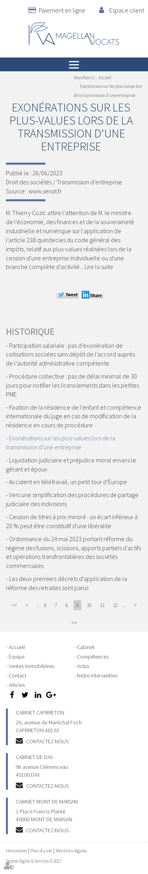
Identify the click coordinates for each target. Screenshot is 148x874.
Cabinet (85, 647)
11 (102, 605)
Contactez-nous (47, 741)
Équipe (16, 656)
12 (115, 605)
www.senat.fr (45, 191)
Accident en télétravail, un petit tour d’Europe (68, 482)
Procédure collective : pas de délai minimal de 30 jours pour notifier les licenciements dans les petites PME (72, 385)
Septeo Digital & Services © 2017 (34, 861)
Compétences (93, 656)
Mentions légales (71, 851)
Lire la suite (98, 267)
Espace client (126, 10)
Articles (17, 684)
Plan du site (41, 851)
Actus (83, 666)
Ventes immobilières (31, 666)
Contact (17, 675)
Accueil (104, 77)
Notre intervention (97, 675)
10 (89, 605)
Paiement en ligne (62, 10)
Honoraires (16, 851)
